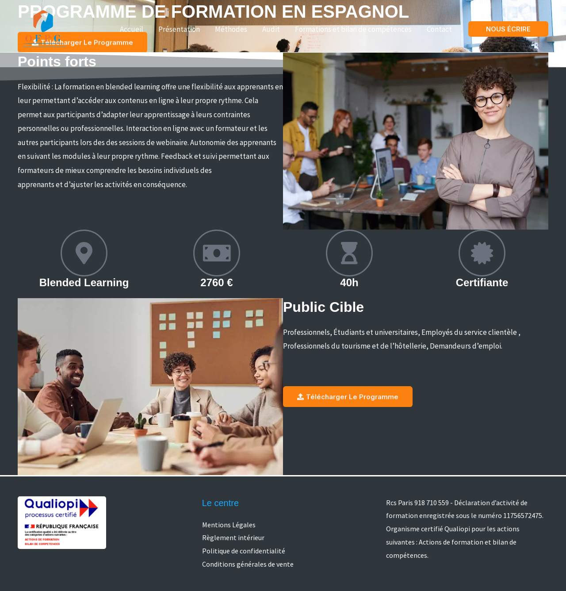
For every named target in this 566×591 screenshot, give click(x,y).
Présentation (179, 29)
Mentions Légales (229, 524)
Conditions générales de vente (248, 564)
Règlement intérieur (233, 537)
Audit (271, 29)
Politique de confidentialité (243, 550)
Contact (439, 29)
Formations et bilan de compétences (353, 29)
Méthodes (231, 29)
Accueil (131, 29)
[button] (508, 29)
